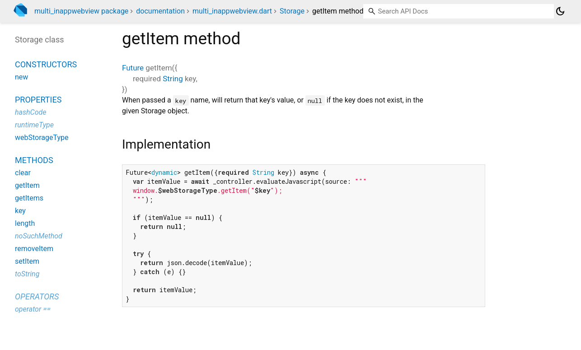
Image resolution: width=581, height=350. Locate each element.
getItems (29, 198)
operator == (33, 309)
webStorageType (42, 137)
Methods (34, 160)
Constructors (46, 64)
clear (23, 172)
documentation (160, 11)
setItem (27, 261)
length (25, 223)
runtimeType (34, 125)
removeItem (34, 248)
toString (27, 274)
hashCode (30, 112)
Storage (292, 11)
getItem (27, 185)
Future (133, 67)
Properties (38, 99)
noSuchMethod (38, 236)
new (21, 77)
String (173, 78)
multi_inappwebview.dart (232, 11)
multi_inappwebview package (81, 11)
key (20, 210)
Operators (37, 296)
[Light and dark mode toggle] (560, 11)
